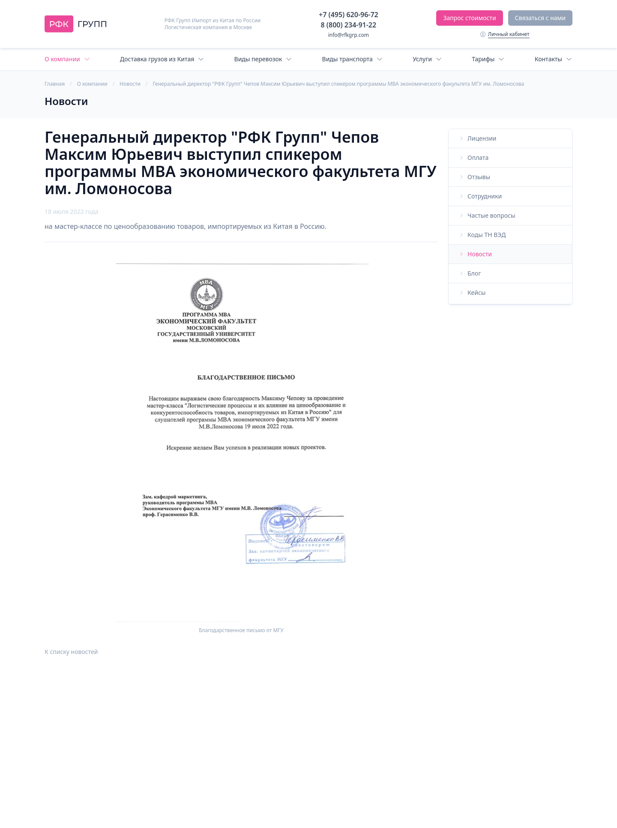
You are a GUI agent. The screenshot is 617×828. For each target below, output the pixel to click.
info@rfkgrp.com (348, 35)
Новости (130, 84)
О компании (92, 84)
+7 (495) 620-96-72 (348, 14)
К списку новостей (71, 652)
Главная (55, 84)
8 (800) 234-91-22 (349, 25)
